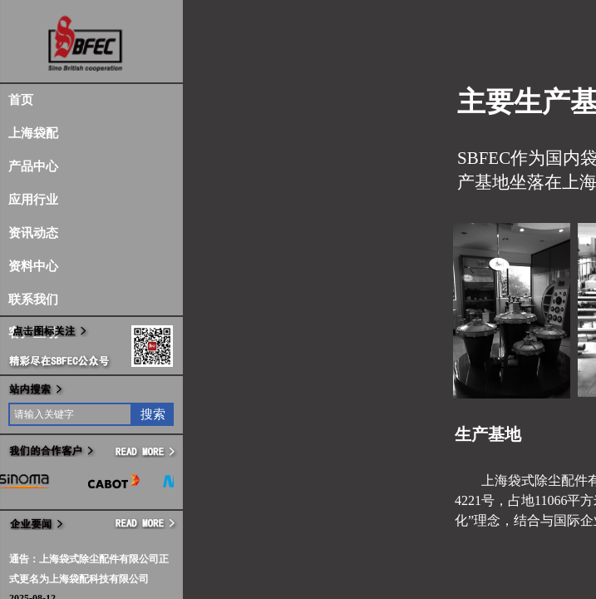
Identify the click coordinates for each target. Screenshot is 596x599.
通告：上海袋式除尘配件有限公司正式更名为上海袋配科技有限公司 (89, 569)
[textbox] (70, 414)
